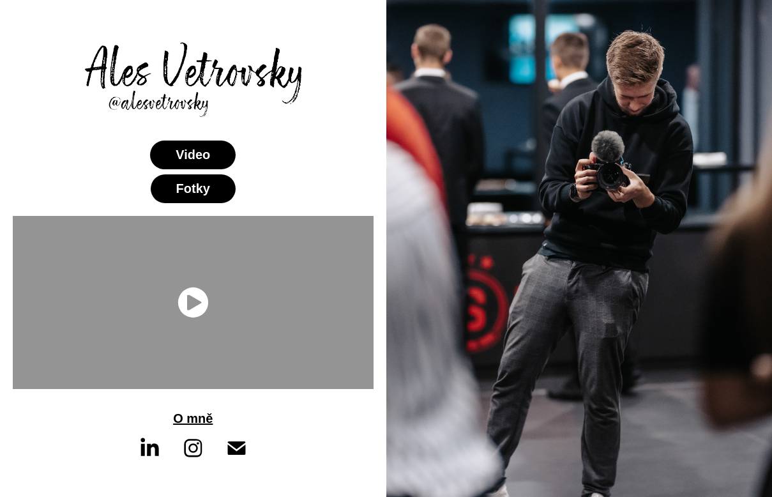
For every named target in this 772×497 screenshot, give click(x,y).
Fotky (193, 188)
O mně (193, 418)
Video (193, 155)
